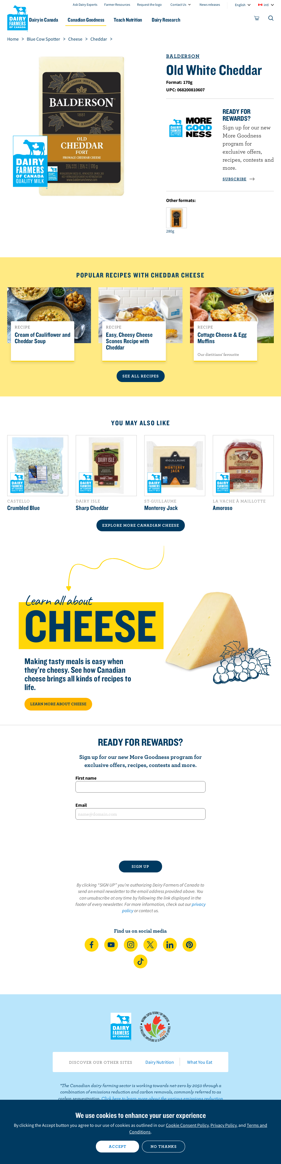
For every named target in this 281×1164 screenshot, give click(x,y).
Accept (117, 1146)
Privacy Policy (223, 1125)
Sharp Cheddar (92, 507)
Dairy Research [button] (184, 19)
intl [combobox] (266, 5)
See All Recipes (140, 376)
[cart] (257, 19)
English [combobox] (240, 5)
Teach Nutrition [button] (144, 19)
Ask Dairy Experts (85, 4)
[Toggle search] (271, 19)
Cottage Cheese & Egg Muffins (222, 338)
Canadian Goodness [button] (100, 19)
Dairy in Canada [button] (55, 19)
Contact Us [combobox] (178, 4)
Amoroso (222, 507)
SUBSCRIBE (239, 179)
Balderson (183, 56)
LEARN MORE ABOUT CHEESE (58, 704)
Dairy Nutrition (159, 1062)
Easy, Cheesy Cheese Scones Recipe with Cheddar (129, 341)
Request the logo (149, 4)
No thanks (164, 1146)
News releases (210, 4)
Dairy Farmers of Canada (17, 17)
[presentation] (140, 840)
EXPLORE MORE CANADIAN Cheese (140, 525)
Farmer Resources (117, 4)
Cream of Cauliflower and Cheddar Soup (42, 338)
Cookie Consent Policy (187, 1125)
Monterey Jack (161, 507)
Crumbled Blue (23, 507)
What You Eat (199, 1062)
